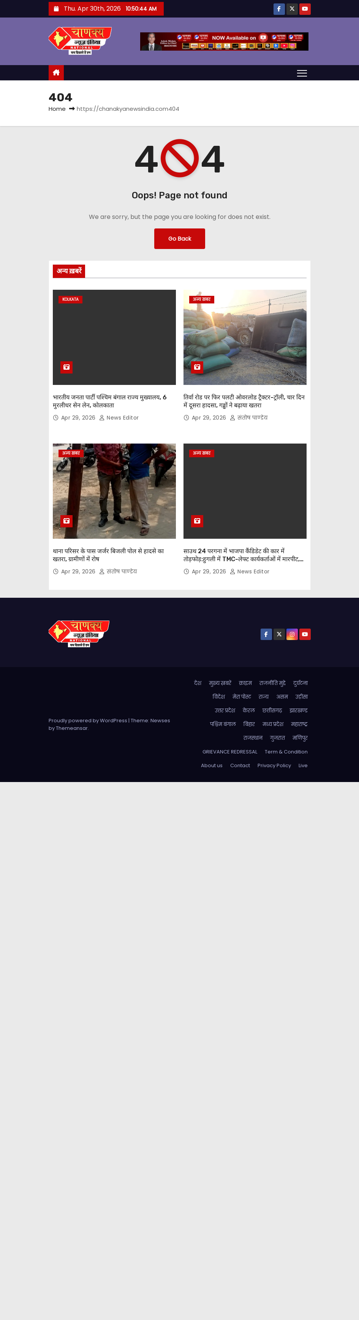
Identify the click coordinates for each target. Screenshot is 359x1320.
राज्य (264, 697)
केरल (249, 710)
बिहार (249, 724)
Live (303, 765)
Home (57, 109)
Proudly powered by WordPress (88, 720)
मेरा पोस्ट (241, 697)
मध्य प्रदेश (273, 724)
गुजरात (277, 738)
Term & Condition (286, 751)
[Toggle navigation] (301, 72)
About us (212, 765)
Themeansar (72, 728)
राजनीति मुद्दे (272, 683)
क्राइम (245, 683)
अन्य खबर (201, 299)
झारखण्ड (298, 710)
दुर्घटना (300, 683)
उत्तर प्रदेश (225, 710)
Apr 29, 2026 (79, 417)
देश (197, 683)
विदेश (219, 697)
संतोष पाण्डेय (249, 417)
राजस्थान (253, 738)
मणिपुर (300, 738)
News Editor (119, 417)
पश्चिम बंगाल (223, 724)
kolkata (70, 299)
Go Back (179, 239)
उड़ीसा (302, 697)
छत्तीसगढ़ (272, 710)
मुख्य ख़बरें (220, 683)
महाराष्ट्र (299, 724)
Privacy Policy (274, 765)
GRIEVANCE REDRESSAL (229, 751)
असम (282, 697)
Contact (240, 765)
